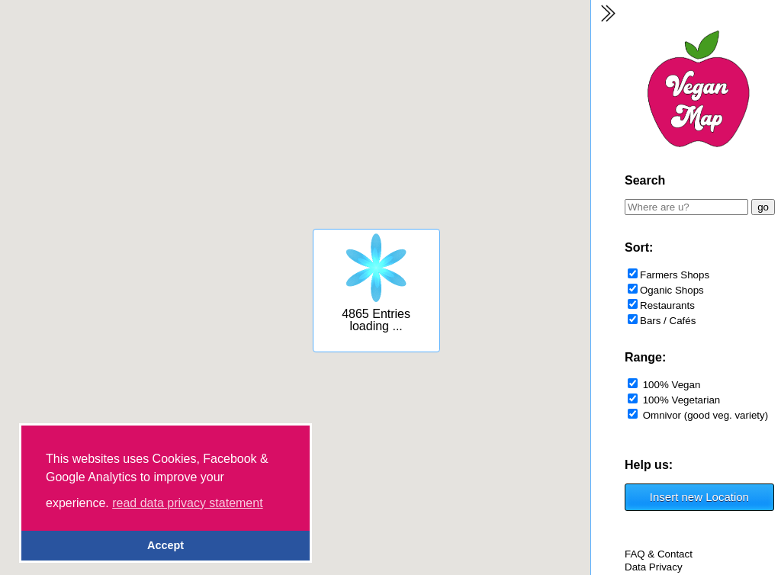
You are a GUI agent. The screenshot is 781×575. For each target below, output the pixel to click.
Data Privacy (654, 567)
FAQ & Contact (659, 554)
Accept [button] (165, 545)
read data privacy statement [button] (187, 502)
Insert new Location (699, 496)
